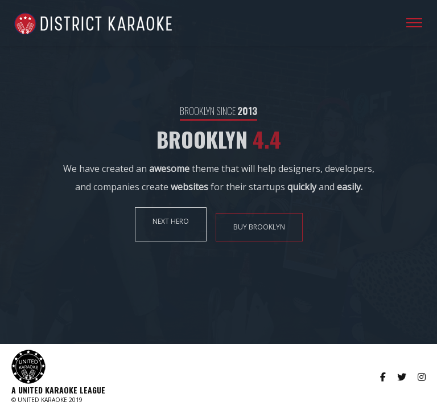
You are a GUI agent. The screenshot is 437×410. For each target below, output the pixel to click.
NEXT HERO (170, 221)
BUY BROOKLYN (259, 227)
